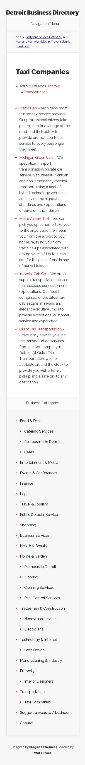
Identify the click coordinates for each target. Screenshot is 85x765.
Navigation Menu (45, 24)
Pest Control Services (42, 598)
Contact (27, 723)
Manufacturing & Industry (41, 660)
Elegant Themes (42, 747)
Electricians (33, 629)
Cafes (29, 452)
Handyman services (40, 619)
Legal (24, 494)
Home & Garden (33, 556)
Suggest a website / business (45, 712)
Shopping (28, 525)
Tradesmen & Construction (42, 608)
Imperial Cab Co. (33, 274)
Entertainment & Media (39, 462)
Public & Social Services (40, 514)
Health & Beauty (33, 546)
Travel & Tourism (34, 504)
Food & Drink (30, 421)
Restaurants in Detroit (42, 442)
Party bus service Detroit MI (44, 37)
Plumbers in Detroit (40, 567)
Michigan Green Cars (36, 157)
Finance (26, 483)
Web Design (34, 650)
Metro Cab (28, 108)
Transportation (36, 92)
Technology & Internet (38, 640)
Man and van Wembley (31, 41)
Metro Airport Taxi (34, 219)
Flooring (31, 577)
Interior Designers (38, 681)
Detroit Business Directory (39, 86)
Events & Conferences (38, 473)
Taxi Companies (37, 702)
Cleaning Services (39, 587)
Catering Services (38, 431)
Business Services (35, 535)
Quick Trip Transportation (40, 329)
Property (27, 671)
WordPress (42, 753)
